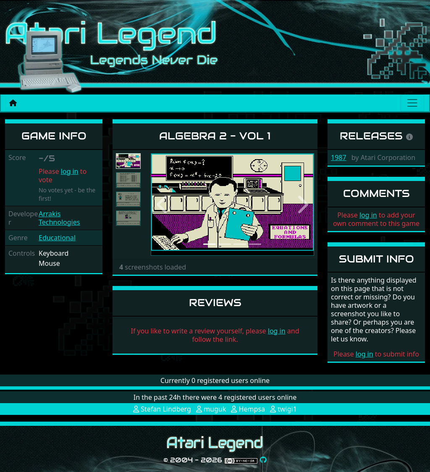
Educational (57, 237)
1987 (338, 157)
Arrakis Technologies (59, 218)
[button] (163, 204)
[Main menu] (412, 102)
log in (70, 171)
